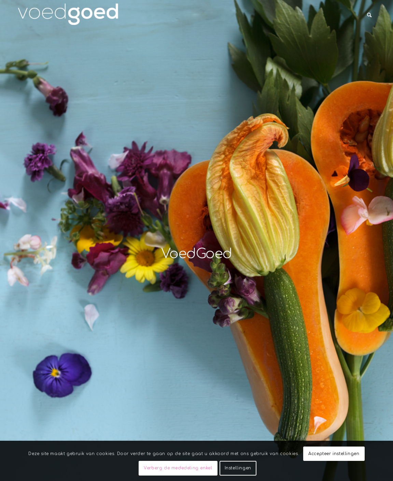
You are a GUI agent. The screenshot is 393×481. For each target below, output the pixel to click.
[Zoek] (369, 15)
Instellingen (238, 468)
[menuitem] (369, 15)
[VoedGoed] (68, 15)
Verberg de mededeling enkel (178, 468)
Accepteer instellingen (333, 453)
